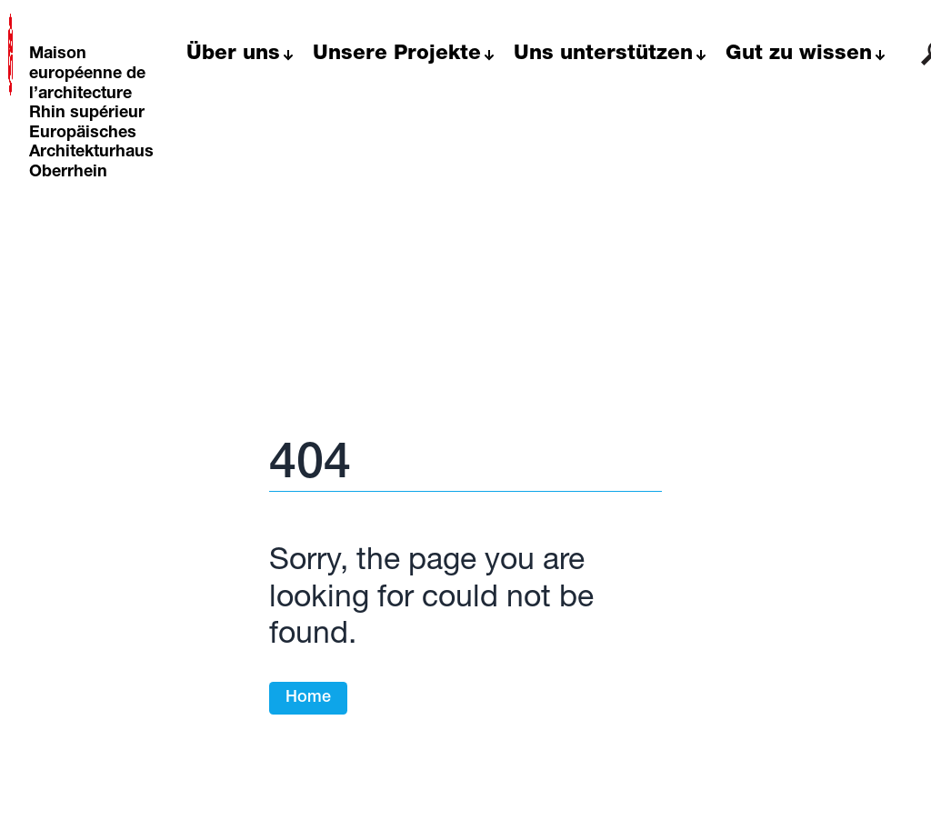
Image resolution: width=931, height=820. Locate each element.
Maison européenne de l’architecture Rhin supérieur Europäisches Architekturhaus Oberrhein (91, 113)
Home (308, 698)
